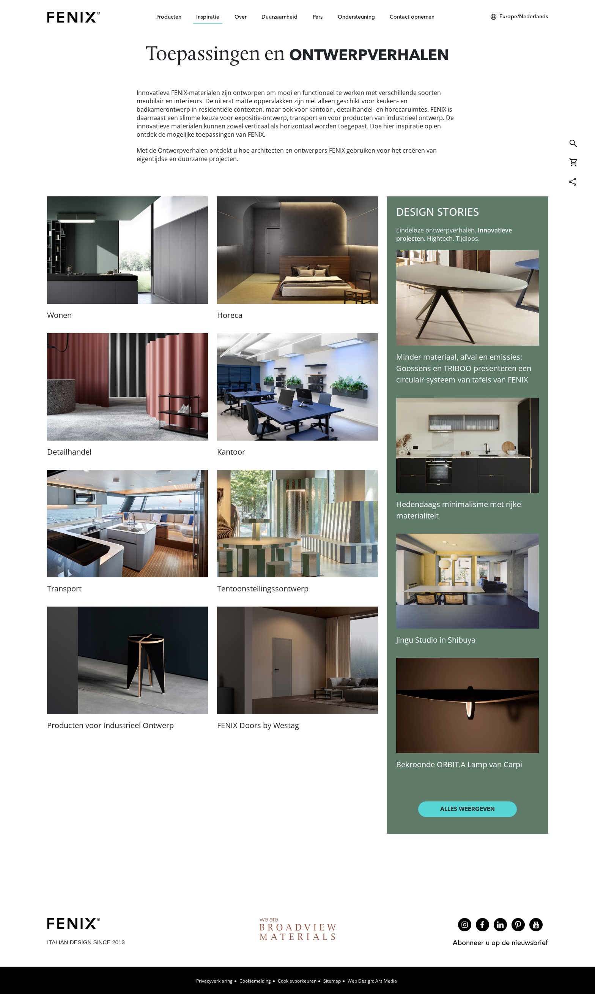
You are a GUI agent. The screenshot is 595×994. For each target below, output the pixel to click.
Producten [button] (168, 16)
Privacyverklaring (214, 981)
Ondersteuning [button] (356, 16)
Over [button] (241, 16)
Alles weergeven (467, 808)
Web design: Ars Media (372, 981)
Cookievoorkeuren (297, 981)
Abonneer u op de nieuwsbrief (500, 942)
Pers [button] (318, 16)
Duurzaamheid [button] (279, 16)
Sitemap (332, 981)
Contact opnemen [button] (412, 16)
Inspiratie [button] (207, 16)
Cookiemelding (255, 981)
